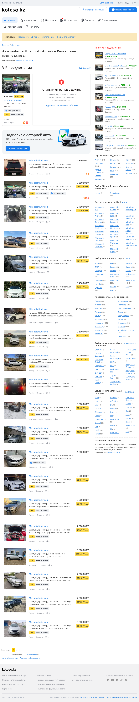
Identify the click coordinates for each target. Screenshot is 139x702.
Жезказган (99, 323)
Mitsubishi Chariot (99, 232)
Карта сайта (7, 689)
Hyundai (98, 287)
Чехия (128, 160)
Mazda (113, 270)
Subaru (129, 267)
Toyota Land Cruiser (115, 382)
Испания (98, 179)
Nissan (113, 286)
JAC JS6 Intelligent (111, 85)
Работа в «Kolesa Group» (12, 684)
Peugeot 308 (110, 107)
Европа (98, 175)
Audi (97, 263)
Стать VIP (84, 68)
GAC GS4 (98, 373)
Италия (113, 160)
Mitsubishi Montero (114, 226)
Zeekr (128, 422)
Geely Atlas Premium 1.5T (115, 94)
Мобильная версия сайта (82, 680)
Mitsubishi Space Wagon (131, 244)
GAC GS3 (98, 369)
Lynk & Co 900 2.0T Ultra (114, 66)
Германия (99, 163)
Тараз (120, 319)
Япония (129, 173)
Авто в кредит (29, 20)
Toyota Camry (113, 376)
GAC (96, 426)
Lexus (112, 267)
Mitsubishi (114, 280)
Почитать (32, 27)
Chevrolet (99, 274)
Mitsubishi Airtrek (13, 100)
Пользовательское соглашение (50, 684)
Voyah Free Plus (111, 116)
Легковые (15, 45)
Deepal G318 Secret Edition (115, 53)
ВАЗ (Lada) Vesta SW (130, 371)
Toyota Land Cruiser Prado (131, 352)
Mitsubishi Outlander (114, 241)
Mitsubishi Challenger (99, 226)
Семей (120, 312)
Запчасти (87, 20)
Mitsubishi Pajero (114, 250)
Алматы (98, 308)
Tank (128, 414)
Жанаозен (99, 319)
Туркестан (122, 323)
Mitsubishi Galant (114, 208)
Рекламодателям (44, 675)
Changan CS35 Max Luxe (114, 145)
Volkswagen (131, 274)
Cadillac (98, 408)
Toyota (128, 270)
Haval (97, 434)
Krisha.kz (17, 2)
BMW (97, 267)
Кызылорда (123, 301)
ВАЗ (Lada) (130, 280)
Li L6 (112, 362)
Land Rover (115, 419)
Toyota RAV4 (131, 358)
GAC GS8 (98, 376)
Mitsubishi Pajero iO (130, 217)
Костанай (99, 333)
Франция (114, 174)
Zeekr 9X (108, 126)
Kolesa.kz (6, 2)
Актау (97, 301)
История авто (68, 20)
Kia (111, 263)
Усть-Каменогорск (126, 330)
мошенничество (114, 452)
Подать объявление (122, 9)
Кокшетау (99, 330)
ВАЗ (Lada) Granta (130, 365)
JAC (111, 405)
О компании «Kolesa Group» (14, 675)
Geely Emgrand (114, 351)
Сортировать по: (9, 60)
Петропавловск (124, 308)
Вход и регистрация (93, 9)
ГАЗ (127, 286)
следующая (32, 654)
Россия (113, 167)
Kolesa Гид (123, 2)
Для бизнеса (108, 2)
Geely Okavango (114, 357)
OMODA (129, 407)
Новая (97, 193)
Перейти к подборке (17, 148)
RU (134, 2)
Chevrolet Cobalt (99, 360)
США (112, 170)
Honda (98, 284)
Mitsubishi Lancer (114, 220)
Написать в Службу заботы (14, 680)
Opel (112, 290)
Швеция (129, 163)
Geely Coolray (98, 381)
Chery (97, 415)
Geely (97, 430)
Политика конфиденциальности (51, 689)
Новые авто (48, 20)
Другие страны (98, 170)
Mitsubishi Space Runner (130, 230)
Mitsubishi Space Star (130, 238)
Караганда (99, 326)
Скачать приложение (81, 675)
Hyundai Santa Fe (111, 75)
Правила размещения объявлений (52, 680)
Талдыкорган (123, 315)
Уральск (121, 326)
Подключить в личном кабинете (61, 105)
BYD (96, 405)
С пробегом (115, 193)
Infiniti (113, 401)
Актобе (98, 304)
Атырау (98, 315)
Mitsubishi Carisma (99, 220)
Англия (98, 160)
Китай (112, 163)
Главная (5, 45)
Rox (127, 411)
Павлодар (122, 304)
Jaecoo (113, 408)
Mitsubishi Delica (99, 239)
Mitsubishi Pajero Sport (131, 208)
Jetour (112, 412)
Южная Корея (129, 168)
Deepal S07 (109, 136)
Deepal (98, 423)
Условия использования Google (123, 697)
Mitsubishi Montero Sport (114, 234)
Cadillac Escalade (98, 354)
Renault (129, 263)
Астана (98, 312)
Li (111, 429)
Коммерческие (12, 27)
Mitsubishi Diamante (99, 245)
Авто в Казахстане (10, 658)
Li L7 (112, 365)
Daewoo (98, 280)
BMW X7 (98, 349)
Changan (98, 270)
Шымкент (122, 336)
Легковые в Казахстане (30, 658)
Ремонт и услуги (107, 20)
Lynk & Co (114, 432)
